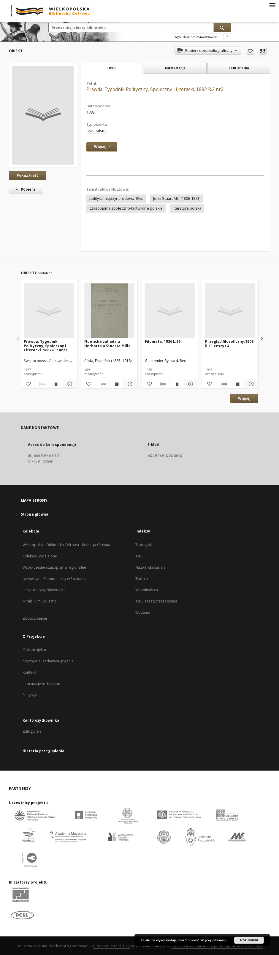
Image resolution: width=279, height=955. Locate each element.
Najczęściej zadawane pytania (48, 661)
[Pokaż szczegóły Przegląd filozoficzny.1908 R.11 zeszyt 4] (250, 384)
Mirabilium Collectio (40, 601)
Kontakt (29, 672)
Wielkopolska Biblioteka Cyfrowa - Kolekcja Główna (66, 544)
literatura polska (187, 208)
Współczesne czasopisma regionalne (54, 567)
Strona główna (35, 514)
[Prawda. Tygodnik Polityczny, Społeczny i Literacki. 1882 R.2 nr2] (43, 115)
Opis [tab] (111, 68)
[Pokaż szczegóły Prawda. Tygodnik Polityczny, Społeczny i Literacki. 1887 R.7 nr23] (69, 384)
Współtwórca (146, 589)
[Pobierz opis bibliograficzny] (41, 384)
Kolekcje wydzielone (40, 556)
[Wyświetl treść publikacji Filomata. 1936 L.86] (176, 384)
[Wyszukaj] (222, 27)
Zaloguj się (32, 731)
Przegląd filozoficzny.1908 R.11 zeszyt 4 (229, 343)
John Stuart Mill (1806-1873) (176, 198)
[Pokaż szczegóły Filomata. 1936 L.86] (190, 384)
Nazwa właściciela (150, 567)
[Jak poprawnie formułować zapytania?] (227, 36)
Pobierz (24, 189)
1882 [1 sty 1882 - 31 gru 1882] (90, 112)
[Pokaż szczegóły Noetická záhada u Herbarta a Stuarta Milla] (129, 384)
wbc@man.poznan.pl (165, 455)
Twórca (141, 578)
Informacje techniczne (41, 683)
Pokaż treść (27, 175)
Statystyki (30, 694)
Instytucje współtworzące (44, 589)
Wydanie (142, 612)
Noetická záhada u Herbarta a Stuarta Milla (107, 343)
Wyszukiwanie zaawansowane (196, 37)
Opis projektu (34, 649)
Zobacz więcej (35, 618)
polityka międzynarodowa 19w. (116, 198)
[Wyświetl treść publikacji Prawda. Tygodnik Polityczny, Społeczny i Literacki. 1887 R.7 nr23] (56, 384)
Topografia (145, 544)
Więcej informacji (214, 940)
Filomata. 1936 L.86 (162, 341)
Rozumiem (249, 940)
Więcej (244, 398)
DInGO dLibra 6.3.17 (111, 945)
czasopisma (96, 130)
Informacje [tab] (175, 68)
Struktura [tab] (239, 68)
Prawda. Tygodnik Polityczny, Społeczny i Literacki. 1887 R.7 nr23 (45, 345)
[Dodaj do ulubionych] (250, 51)
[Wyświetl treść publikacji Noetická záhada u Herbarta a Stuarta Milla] (116, 384)
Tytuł (139, 556)
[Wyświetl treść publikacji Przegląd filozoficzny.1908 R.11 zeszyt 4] (237, 384)
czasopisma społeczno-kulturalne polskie (126, 208)
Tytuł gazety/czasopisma (156, 601)
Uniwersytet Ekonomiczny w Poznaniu (54, 578)
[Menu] (272, 4)
